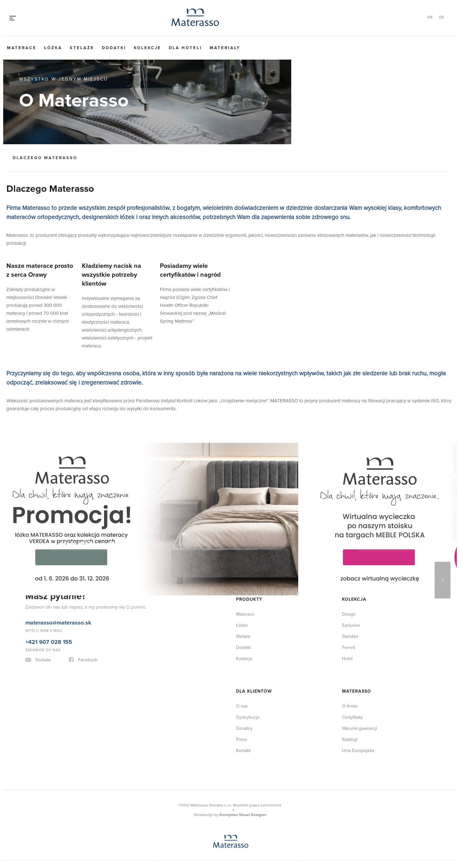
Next (442, 580)
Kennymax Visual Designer (243, 814)
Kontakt (243, 750)
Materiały (225, 47)
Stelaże (82, 47)
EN (430, 17)
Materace (21, 47)
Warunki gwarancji (359, 728)
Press (241, 739)
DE (441, 17)
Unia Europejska (358, 750)
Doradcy (244, 728)
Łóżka (53, 47)
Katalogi (349, 739)
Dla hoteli (185, 47)
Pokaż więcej (78, 543)
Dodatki (114, 47)
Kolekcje (147, 47)
